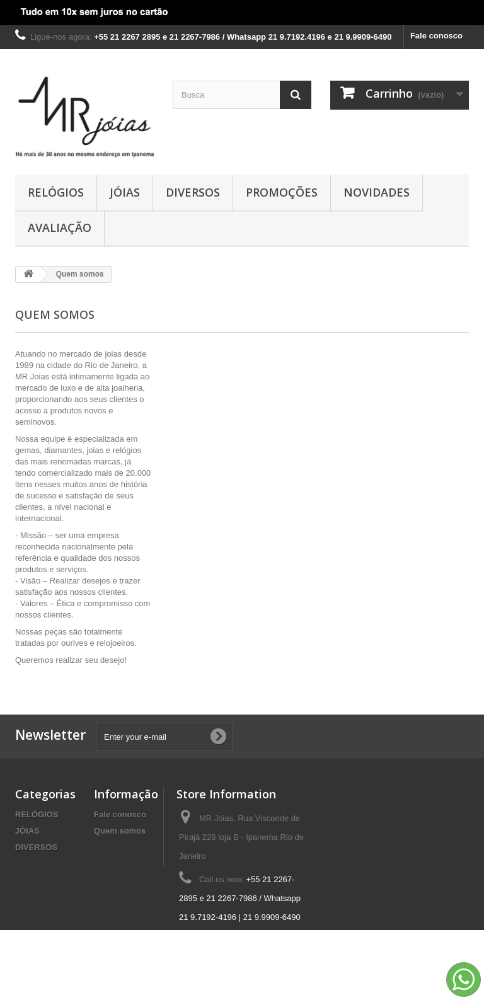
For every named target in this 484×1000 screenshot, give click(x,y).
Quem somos (120, 831)
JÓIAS (125, 192)
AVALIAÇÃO (59, 227)
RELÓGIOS (56, 192)
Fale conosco (436, 35)
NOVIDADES (376, 192)
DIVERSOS (193, 192)
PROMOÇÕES (282, 192)
